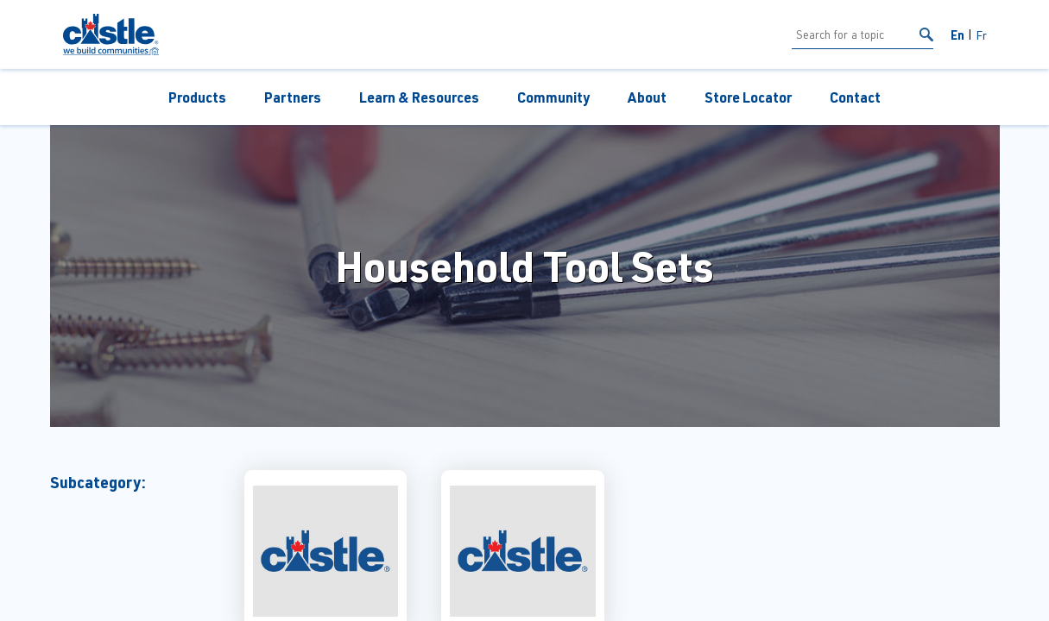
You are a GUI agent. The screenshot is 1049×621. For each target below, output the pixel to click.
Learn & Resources (419, 97)
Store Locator (748, 97)
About (647, 97)
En (957, 34)
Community (553, 97)
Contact (855, 97)
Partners (292, 97)
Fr (981, 35)
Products (197, 97)
